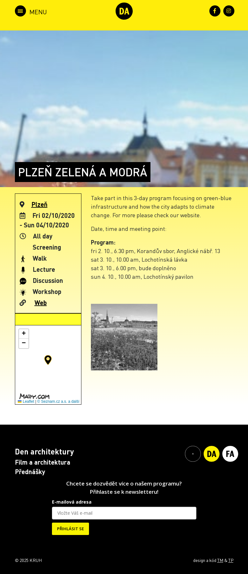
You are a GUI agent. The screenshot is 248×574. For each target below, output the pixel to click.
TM (220, 560)
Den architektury (44, 451)
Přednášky (30, 471)
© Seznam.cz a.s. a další (58, 401)
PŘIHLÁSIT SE (70, 529)
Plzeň (39, 204)
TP (230, 560)
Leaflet (26, 401)
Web (41, 302)
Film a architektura (42, 462)
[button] (48, 360)
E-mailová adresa (72, 502)
